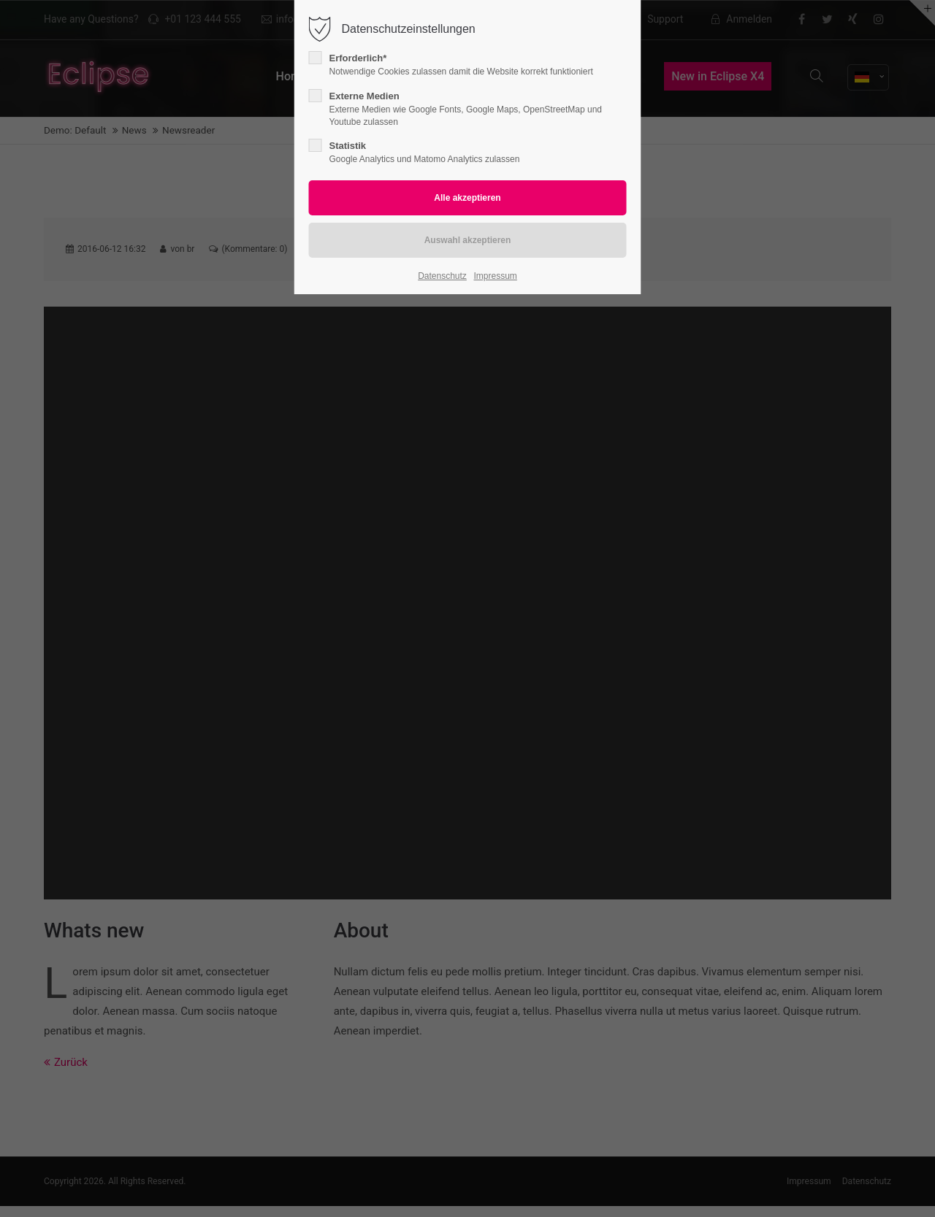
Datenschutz (442, 276)
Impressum (494, 276)
